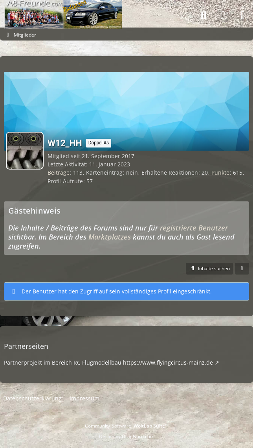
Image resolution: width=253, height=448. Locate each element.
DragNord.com (138, 436)
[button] (209, 269)
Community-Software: (127, 425)
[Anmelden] (223, 15)
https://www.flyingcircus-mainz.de (168, 362)
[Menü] (243, 15)
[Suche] (203, 15)
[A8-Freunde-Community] (62, 8)
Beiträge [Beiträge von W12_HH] (59, 172)
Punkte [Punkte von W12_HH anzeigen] (220, 172)
